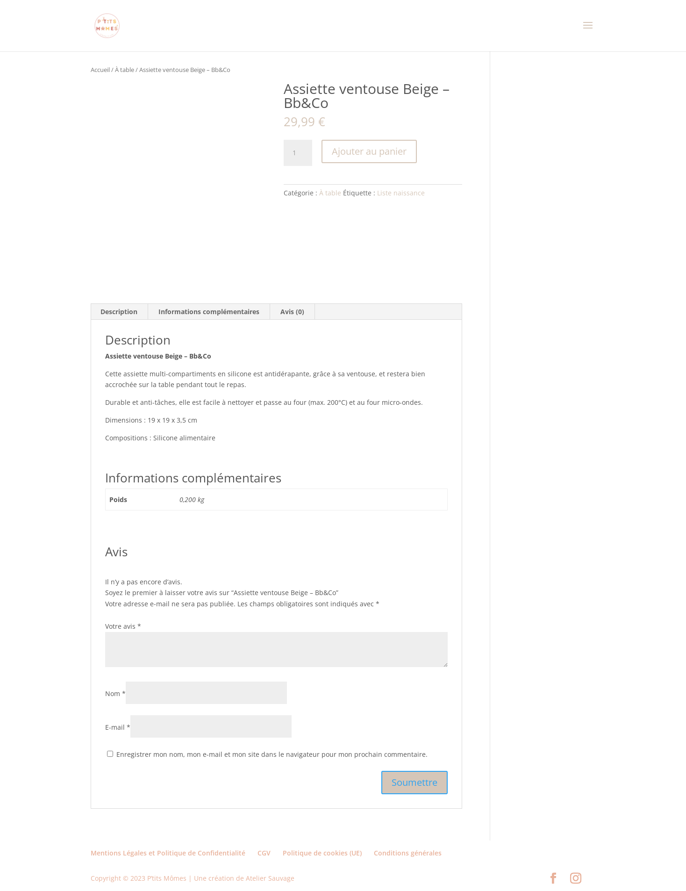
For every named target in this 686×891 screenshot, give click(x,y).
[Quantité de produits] (298, 153)
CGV (264, 852)
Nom (115, 693)
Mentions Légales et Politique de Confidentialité (168, 852)
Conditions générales (408, 852)
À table (124, 69)
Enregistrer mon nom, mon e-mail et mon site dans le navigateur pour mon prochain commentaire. (272, 754)
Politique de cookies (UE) (322, 852)
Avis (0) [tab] (292, 311)
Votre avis (123, 626)
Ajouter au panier (369, 151)
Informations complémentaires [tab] (208, 311)
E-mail (117, 727)
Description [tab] (118, 311)
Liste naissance (401, 192)
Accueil (100, 69)
